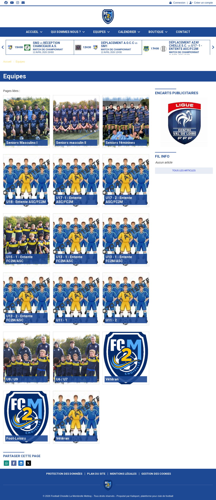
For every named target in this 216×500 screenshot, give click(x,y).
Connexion (177, 2)
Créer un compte (201, 2)
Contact (183, 32)
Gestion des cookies (156, 473)
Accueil (34, 32)
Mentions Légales (123, 473)
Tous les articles (184, 170)
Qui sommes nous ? (68, 32)
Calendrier (129, 32)
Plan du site (96, 473)
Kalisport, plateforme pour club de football (151, 496)
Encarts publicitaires (176, 93)
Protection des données (64, 473)
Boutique (157, 32)
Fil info (162, 156)
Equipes (101, 32)
